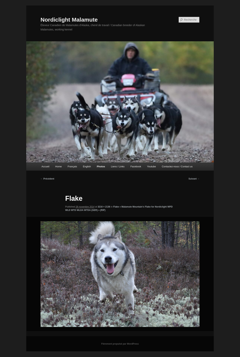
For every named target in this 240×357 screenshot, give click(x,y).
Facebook (135, 166)
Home (58, 166)
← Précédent (47, 178)
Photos (101, 166)
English (87, 166)
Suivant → (194, 178)
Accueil (45, 166)
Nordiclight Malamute (69, 20)
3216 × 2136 (104, 206)
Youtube (151, 166)
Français (72, 166)
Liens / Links (117, 166)
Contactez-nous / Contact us (177, 166)
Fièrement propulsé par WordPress (120, 344)
